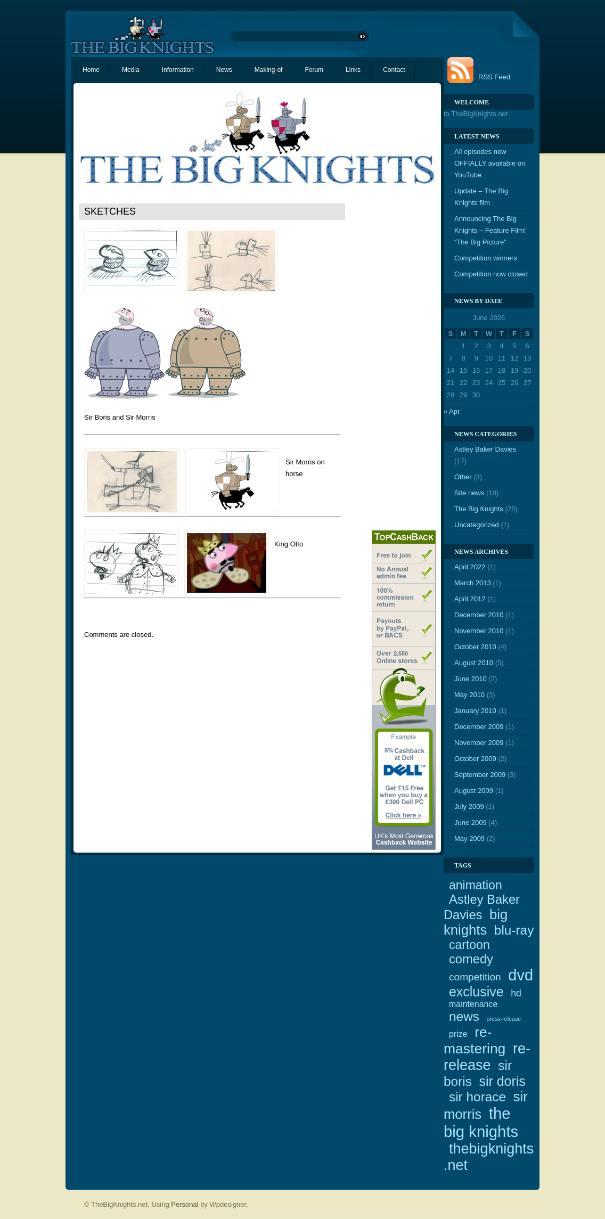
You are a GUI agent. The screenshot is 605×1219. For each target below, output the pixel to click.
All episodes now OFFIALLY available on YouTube (489, 163)
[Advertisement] (393, 362)
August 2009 (473, 791)
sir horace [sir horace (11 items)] (477, 1097)
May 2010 (469, 695)
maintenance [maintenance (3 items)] (473, 1004)
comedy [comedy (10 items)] (471, 959)
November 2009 (479, 743)
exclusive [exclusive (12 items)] (476, 991)
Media (131, 69)
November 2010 (479, 631)
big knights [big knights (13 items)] (476, 922)
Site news (469, 493)
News (224, 69)
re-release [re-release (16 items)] (487, 1057)
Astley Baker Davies (485, 449)
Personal (184, 1204)
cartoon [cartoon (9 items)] (469, 945)
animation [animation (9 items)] (475, 885)
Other (463, 477)
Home (91, 69)
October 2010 (475, 647)
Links (353, 69)
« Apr (452, 411)
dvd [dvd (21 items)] (520, 975)
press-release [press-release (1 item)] (504, 1019)
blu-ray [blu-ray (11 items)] (514, 930)
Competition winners (485, 258)
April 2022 (470, 567)
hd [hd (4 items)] (516, 993)
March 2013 (472, 583)
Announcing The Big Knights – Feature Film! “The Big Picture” (490, 230)
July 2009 (469, 807)
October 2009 (475, 759)
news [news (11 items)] (464, 1016)
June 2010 (470, 679)
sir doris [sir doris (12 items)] (502, 1081)
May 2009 (469, 838)
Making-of (269, 69)
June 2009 (470, 823)
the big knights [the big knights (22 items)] (481, 1122)
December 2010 (479, 615)
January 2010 (475, 711)
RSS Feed (494, 77)
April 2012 (470, 599)
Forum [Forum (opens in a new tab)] (314, 69)
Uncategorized (476, 525)
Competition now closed (491, 274)
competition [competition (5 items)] (475, 977)
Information (178, 69)
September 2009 (479, 775)
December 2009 (479, 727)
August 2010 (473, 663)
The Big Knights (478, 509)
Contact (394, 69)
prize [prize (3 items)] (458, 1033)
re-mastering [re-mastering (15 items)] (474, 1040)
